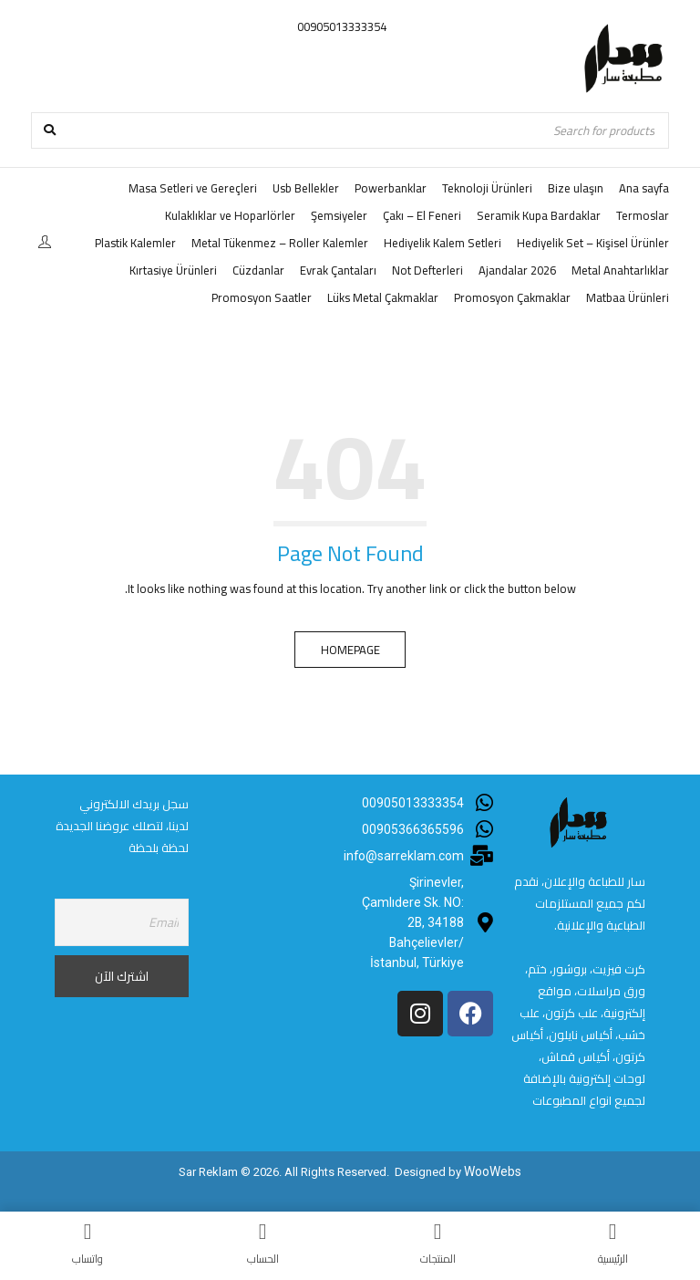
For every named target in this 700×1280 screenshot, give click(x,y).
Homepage (350, 650)
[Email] (122, 922)
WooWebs (493, 1171)
